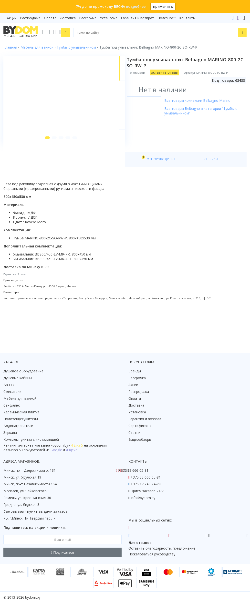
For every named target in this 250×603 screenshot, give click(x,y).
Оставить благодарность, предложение (161, 548)
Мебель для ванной (19, 398)
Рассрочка (87, 18)
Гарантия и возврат (137, 18)
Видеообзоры (140, 439)
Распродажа (30, 18)
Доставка (68, 18)
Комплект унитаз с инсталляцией (31, 439)
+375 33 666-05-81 (146, 477)
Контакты (187, 18)
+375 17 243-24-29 (146, 484)
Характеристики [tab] (50, 195)
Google (56, 450)
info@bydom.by (143, 498)
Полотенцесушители (20, 419)
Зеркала (10, 432)
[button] (38, 174)
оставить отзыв (169, 72)
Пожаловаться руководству (151, 554)
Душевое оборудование (23, 371)
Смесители (12, 391)
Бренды (134, 371)
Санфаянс (11, 405)
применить (163, 6)
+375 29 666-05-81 (133, 470)
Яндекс (71, 450)
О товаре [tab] (19, 195)
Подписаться (62, 552)
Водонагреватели (18, 426)
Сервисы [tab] (141, 195)
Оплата (50, 18)
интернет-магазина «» (44, 445)
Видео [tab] (81, 194)
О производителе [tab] (109, 195)
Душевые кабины (17, 378)
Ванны (8, 385)
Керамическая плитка (21, 412)
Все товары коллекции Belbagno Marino (202, 100)
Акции (12, 18)
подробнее (136, 6)
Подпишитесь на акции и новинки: (34, 527)
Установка (108, 18)
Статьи (134, 432)
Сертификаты (139, 426)
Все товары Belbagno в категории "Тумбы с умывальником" (205, 110)
